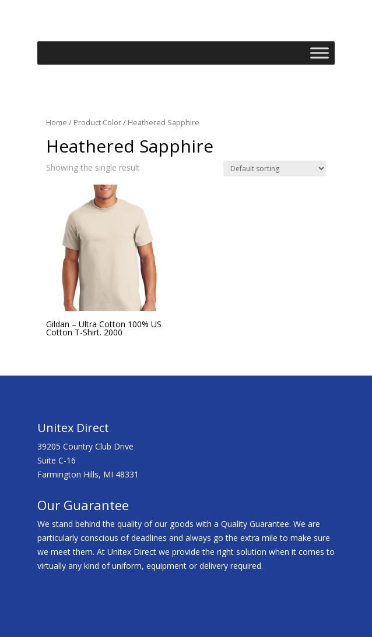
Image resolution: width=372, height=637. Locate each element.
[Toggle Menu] (319, 53)
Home (56, 122)
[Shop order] (274, 168)
